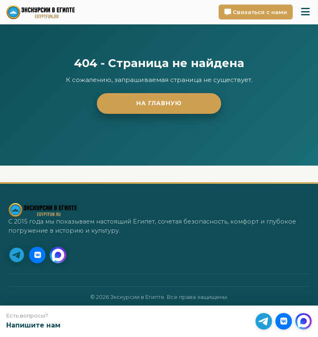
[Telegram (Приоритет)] (16, 255)
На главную (159, 103)
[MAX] (58, 255)
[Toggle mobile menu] (305, 12)
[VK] (37, 255)
